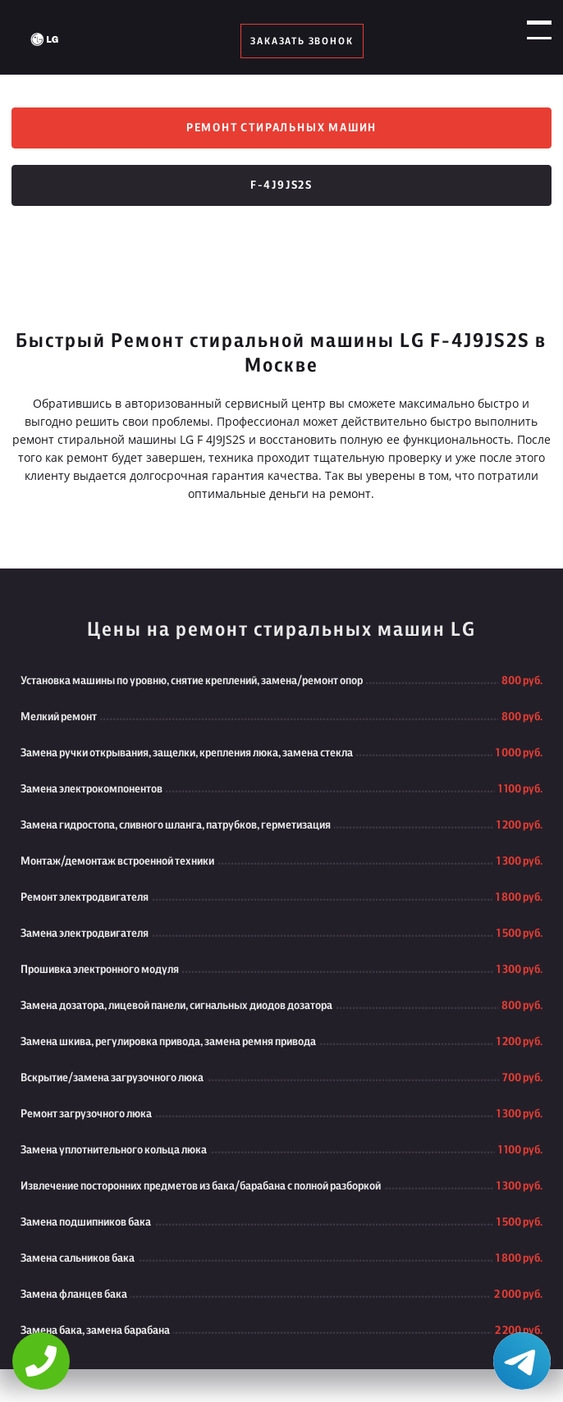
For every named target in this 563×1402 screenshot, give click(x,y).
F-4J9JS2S (281, 185)
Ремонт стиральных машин (281, 128)
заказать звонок (301, 41)
